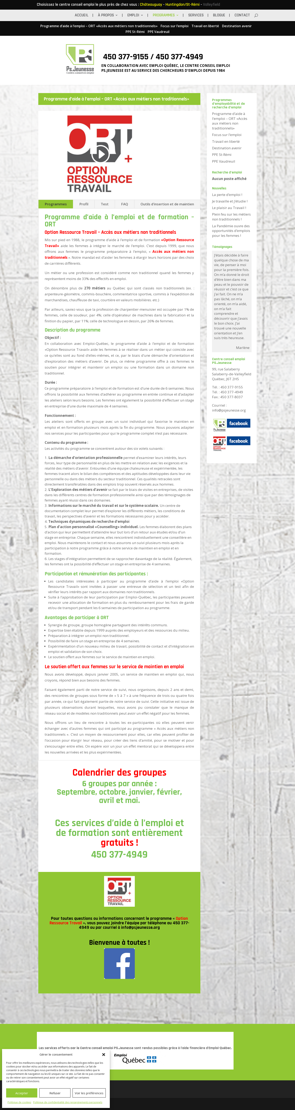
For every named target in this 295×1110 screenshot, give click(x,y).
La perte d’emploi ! (227, 194)
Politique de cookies (19, 1102)
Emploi (133, 16)
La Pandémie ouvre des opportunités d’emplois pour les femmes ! (231, 231)
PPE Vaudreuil (158, 32)
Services (196, 16)
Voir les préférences (89, 1093)
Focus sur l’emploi (174, 26)
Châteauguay (151, 4)
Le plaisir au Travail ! (229, 207)
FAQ (124, 204)
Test (105, 204)
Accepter (21, 1093)
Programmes (164, 16)
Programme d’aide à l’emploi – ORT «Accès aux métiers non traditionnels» (99, 26)
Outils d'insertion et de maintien (167, 204)
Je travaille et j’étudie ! (229, 201)
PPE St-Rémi (135, 32)
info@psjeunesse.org (140, 927)
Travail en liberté (205, 26)
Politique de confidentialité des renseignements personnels (67, 1102)
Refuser (55, 1093)
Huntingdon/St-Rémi (183, 4)
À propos (106, 16)
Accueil (81, 16)
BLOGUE (219, 16)
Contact (242, 16)
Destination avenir (237, 26)
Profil (83, 204)
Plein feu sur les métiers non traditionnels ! (231, 217)
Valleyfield (211, 4)
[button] (104, 1055)
